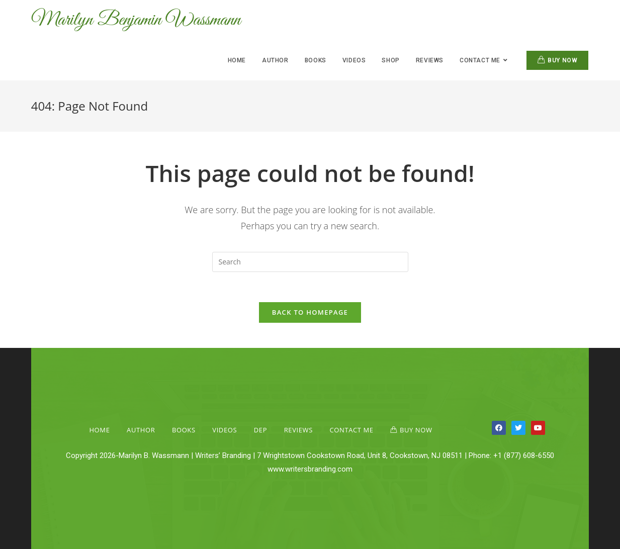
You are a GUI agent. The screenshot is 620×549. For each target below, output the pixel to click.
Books (184, 429)
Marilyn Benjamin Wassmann (135, 20)
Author (141, 429)
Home (99, 429)
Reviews (298, 429)
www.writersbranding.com (310, 469)
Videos (224, 429)
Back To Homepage (310, 312)
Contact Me (352, 429)
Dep (260, 429)
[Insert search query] (310, 262)
